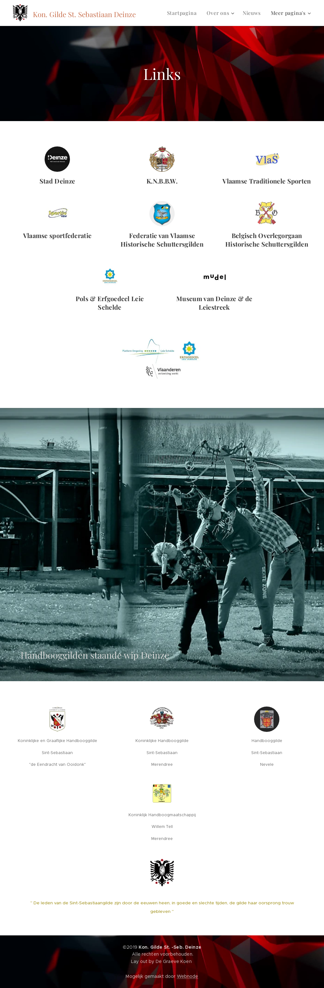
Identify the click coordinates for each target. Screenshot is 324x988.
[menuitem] (183, 13)
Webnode (187, 976)
